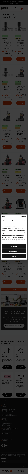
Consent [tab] (5, 220)
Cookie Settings (14, 251)
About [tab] (23, 220)
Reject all (14, 256)
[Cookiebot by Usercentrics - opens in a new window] (20, 217)
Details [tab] (14, 220)
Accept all (14, 246)
